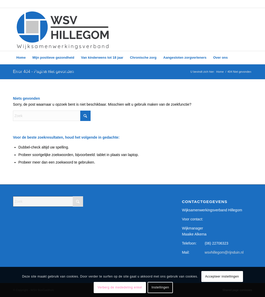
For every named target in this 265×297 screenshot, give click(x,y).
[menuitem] (21, 57)
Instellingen (160, 287)
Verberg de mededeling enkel (120, 287)
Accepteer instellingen (222, 276)
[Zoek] (248, 70)
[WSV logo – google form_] (63, 29)
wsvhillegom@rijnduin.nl (224, 252)
